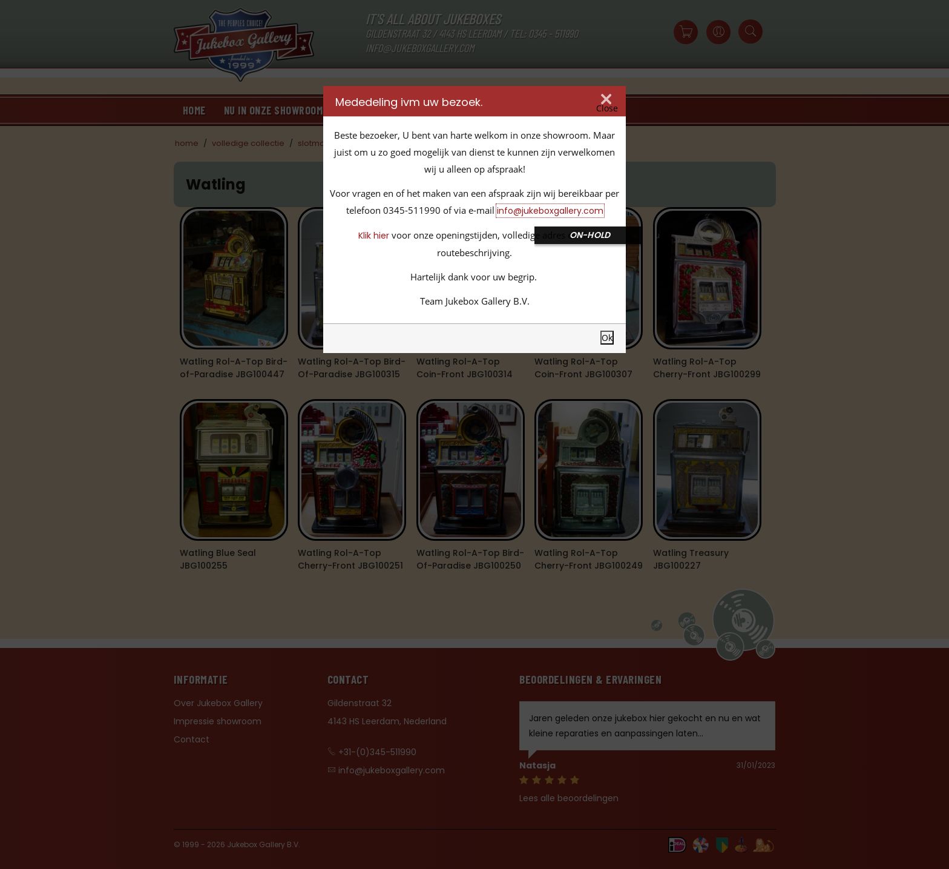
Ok (607, 337)
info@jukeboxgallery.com (550, 211)
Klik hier (373, 236)
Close (607, 108)
